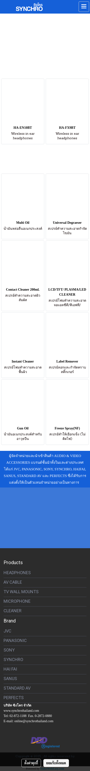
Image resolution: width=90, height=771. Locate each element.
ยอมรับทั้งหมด (56, 763)
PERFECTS (14, 697)
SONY (9, 649)
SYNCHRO (13, 659)
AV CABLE (13, 582)
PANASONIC (15, 640)
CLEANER (13, 610)
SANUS (10, 678)
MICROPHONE (17, 601)
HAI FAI (10, 669)
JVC (7, 630)
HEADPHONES (17, 572)
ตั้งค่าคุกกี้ (31, 763)
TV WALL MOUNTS (21, 591)
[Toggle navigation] (84, 6)
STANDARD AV (17, 688)
